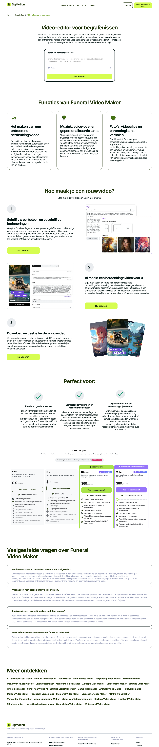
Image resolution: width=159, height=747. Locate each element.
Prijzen (92, 5)
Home (9, 15)
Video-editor (115, 744)
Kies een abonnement (27, 489)
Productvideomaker (56, 746)
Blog (137, 742)
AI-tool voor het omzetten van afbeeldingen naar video (24, 743)
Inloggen (128, 5)
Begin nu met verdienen (143, 5)
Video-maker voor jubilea (87, 744)
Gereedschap (19, 15)
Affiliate (139, 746)
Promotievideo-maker (57, 742)
